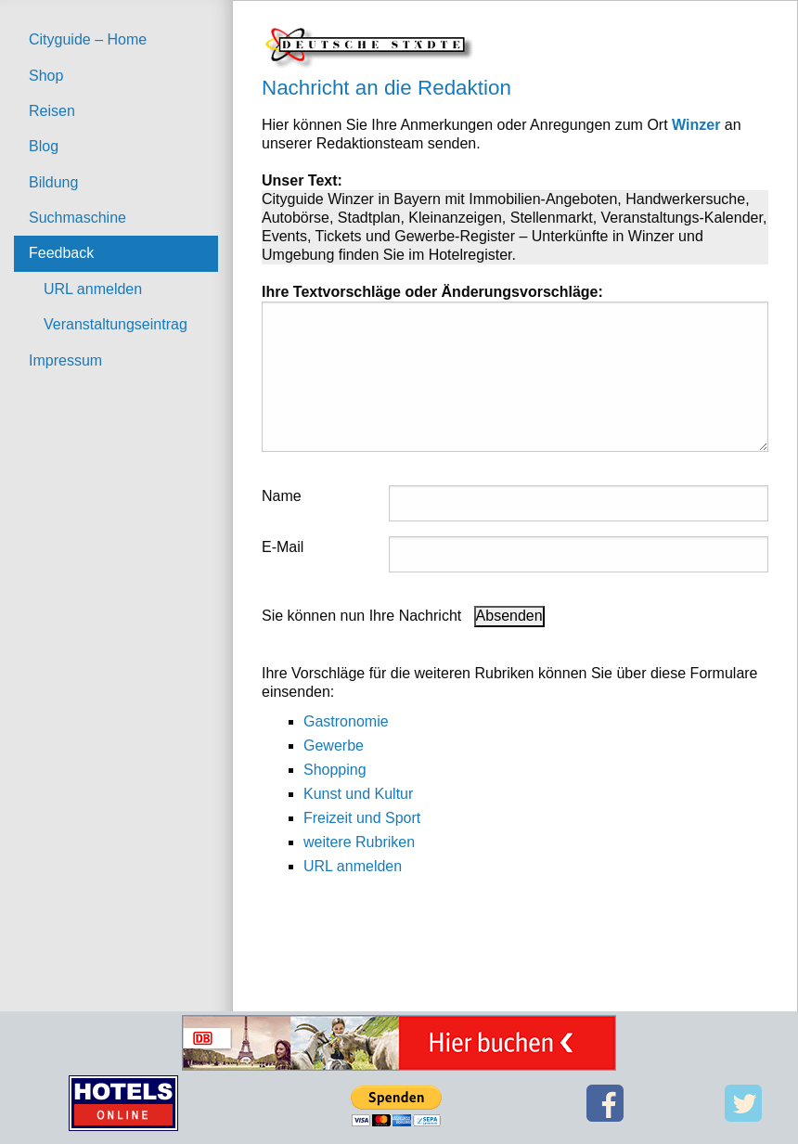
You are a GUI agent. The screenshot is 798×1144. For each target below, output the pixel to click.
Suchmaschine (77, 217)
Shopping (335, 770)
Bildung (53, 182)
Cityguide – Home (88, 39)
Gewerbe (333, 745)
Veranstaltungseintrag (115, 324)
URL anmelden (93, 289)
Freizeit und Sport (361, 818)
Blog (43, 146)
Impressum (65, 360)
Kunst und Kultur (358, 794)
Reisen (52, 111)
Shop (46, 76)
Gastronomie (346, 721)
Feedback (61, 253)
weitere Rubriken (359, 842)
